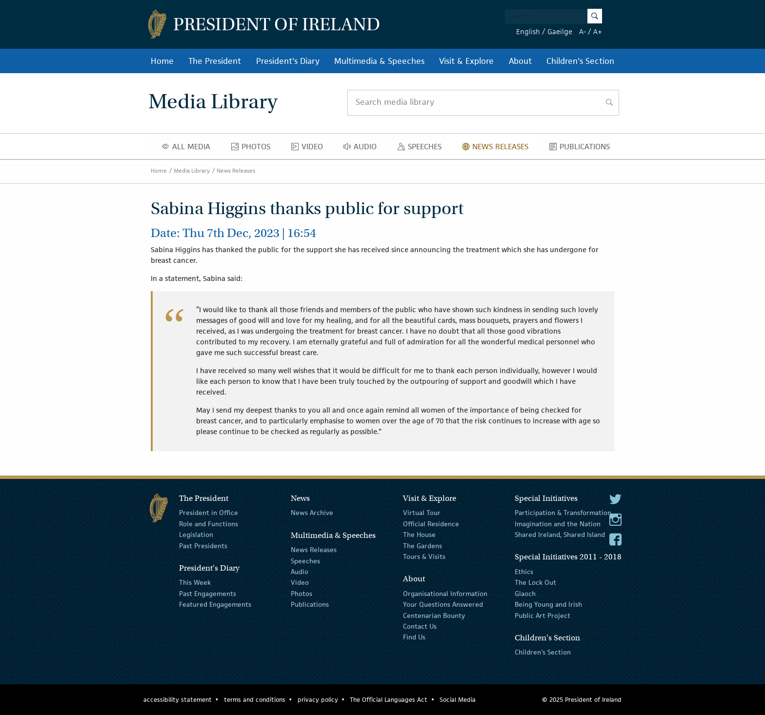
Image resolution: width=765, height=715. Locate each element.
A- (582, 31)
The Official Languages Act (388, 699)
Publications (582, 148)
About (520, 61)
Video (309, 148)
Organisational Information (445, 593)
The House (419, 534)
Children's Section (580, 61)
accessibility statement (177, 699)
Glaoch (525, 593)
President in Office (208, 512)
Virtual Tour (422, 512)
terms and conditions (254, 699)
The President (214, 61)
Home (162, 61)
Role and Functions (208, 523)
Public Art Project (542, 615)
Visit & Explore (466, 61)
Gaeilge (559, 31)
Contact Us (420, 626)
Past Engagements (207, 593)
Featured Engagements (215, 604)
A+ (597, 31)
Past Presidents (203, 545)
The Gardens (422, 545)
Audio (362, 148)
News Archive (312, 512)
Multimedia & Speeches (379, 61)
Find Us (414, 637)
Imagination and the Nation (558, 523)
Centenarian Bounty (434, 615)
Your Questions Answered (443, 604)
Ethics (524, 571)
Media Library (192, 170)
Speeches (421, 148)
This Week (195, 582)
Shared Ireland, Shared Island (560, 534)
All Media (189, 148)
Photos (253, 148)
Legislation (196, 534)
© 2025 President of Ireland (582, 699)
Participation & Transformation (563, 512)
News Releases (498, 148)
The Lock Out (535, 582)
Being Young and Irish (548, 604)
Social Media (458, 699)
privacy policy (318, 699)
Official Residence (431, 523)
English (528, 31)
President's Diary (288, 61)
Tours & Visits (424, 556)
